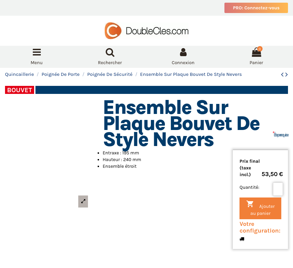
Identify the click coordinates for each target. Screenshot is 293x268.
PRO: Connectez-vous (256, 8)
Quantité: (249, 187)
